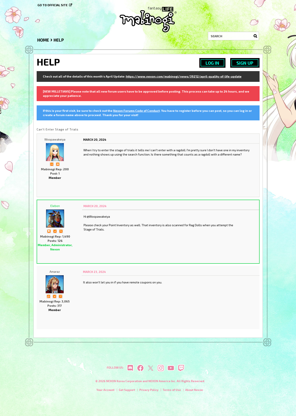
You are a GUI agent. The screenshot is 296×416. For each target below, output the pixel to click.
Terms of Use (172, 390)
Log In (212, 63)
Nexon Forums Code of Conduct (136, 110)
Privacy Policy (148, 390)
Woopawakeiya (54, 139)
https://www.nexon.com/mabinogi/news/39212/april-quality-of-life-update (184, 76)
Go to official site (53, 5)
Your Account (105, 390)
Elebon (55, 206)
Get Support (127, 390)
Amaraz (55, 271)
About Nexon (194, 390)
